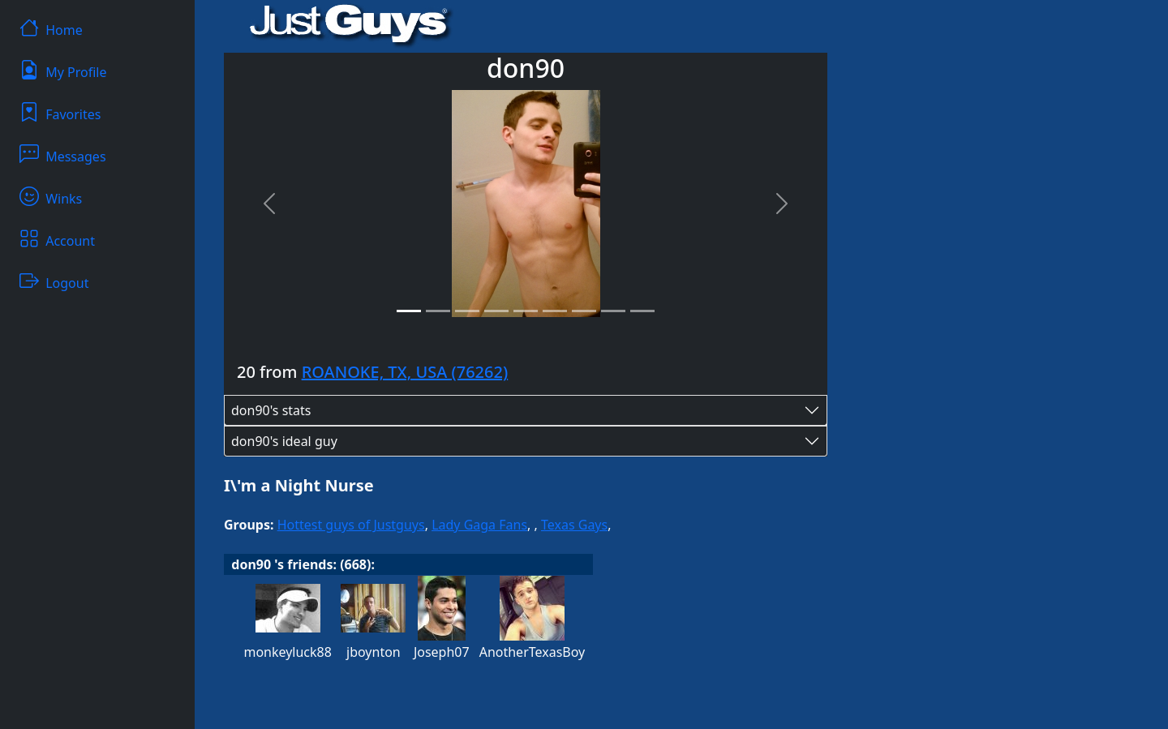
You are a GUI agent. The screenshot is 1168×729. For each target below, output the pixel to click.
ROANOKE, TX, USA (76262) (405, 372)
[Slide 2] (438, 311)
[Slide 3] (467, 311)
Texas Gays (574, 525)
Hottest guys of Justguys (351, 525)
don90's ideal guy (284, 441)
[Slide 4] (496, 311)
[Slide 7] (584, 311)
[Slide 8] (613, 311)
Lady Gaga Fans (479, 525)
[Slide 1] (409, 311)
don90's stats (271, 410)
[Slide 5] (525, 311)
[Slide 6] (555, 311)
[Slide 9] (642, 311)
